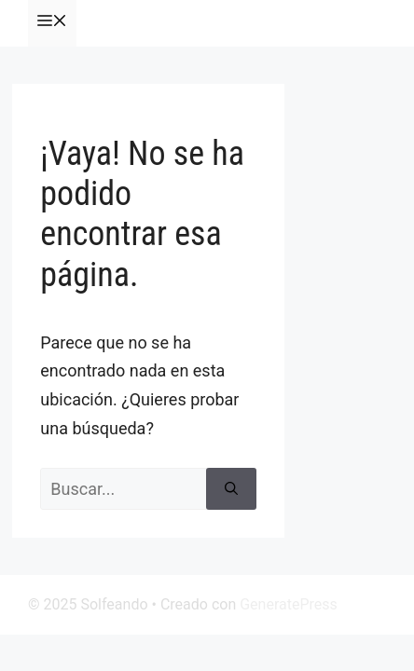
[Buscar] (231, 489)
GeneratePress (289, 604)
